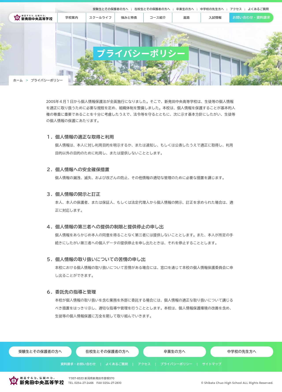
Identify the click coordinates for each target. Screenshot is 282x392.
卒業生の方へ (185, 9)
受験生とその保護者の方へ (110, 9)
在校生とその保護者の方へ (152, 9)
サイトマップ (211, 364)
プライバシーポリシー (47, 80)
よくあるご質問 (258, 9)
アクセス (236, 9)
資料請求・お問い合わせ (78, 364)
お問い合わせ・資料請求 (251, 17)
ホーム (18, 80)
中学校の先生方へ (212, 9)
